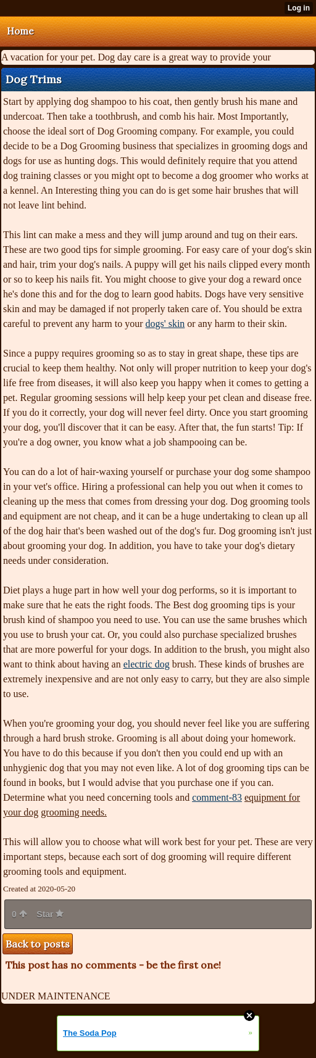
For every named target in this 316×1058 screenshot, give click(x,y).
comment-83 (217, 797)
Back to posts (38, 944)
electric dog (146, 664)
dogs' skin (165, 323)
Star (50, 914)
